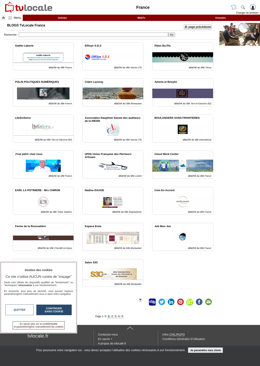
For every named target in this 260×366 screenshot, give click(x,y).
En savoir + (105, 339)
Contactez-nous (108, 334)
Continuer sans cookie (54, 310)
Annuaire (220, 17)
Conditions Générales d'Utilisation (183, 339)
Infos (173, 334)
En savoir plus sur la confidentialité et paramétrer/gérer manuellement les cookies (39, 325)
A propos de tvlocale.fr (112, 343)
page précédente (197, 26)
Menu (17, 17)
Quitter (19, 309)
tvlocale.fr (38, 336)
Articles (62, 17)
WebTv (141, 17)
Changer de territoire (247, 12)
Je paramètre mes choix (205, 350)
